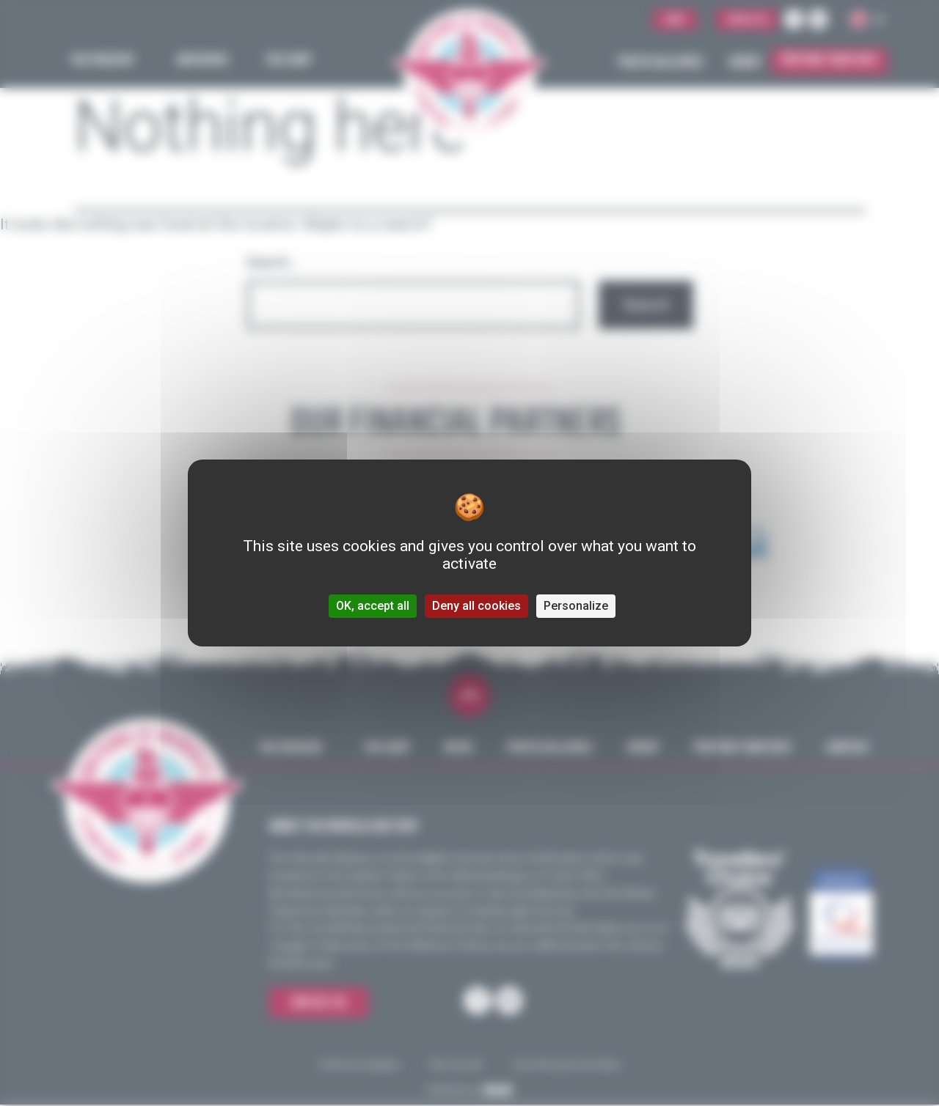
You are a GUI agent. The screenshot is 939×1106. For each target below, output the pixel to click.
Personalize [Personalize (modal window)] (576, 606)
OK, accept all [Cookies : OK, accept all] (372, 606)
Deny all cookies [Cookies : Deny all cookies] (476, 606)
